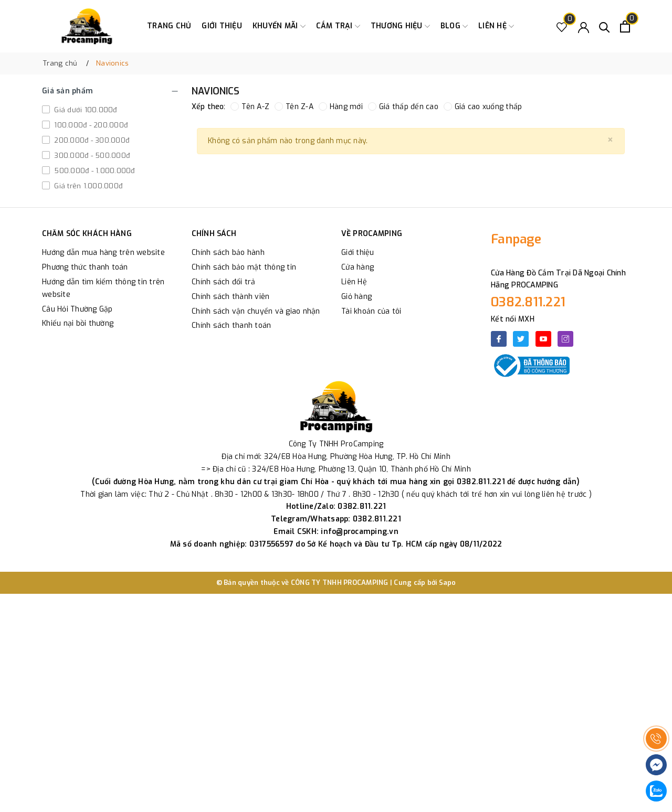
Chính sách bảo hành (228, 253)
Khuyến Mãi (279, 26)
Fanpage (516, 239)
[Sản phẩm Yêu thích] (562, 26)
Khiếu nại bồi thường (77, 323)
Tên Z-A (294, 107)
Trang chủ (169, 26)
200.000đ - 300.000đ (90, 140)
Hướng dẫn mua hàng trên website (103, 253)
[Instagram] (565, 339)
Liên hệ (496, 26)
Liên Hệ (354, 282)
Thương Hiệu (400, 26)
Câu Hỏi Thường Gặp (77, 309)
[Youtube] (543, 339)
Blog (454, 26)
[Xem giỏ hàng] (625, 26)
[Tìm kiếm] (604, 26)
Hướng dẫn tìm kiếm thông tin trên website (103, 288)
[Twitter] (521, 339)
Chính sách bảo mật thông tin (244, 267)
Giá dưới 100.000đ (84, 109)
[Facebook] (499, 339)
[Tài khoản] (583, 26)
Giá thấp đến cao (403, 107)
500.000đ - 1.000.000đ (93, 170)
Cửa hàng (357, 267)
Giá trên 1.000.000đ (87, 185)
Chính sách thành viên (230, 297)
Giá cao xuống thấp (483, 107)
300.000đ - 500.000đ (91, 155)
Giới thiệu (222, 26)
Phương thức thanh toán (85, 267)
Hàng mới (341, 107)
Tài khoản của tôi (371, 311)
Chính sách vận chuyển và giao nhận (256, 311)
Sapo (447, 582)
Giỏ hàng (356, 297)
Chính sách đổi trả (224, 282)
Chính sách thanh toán (231, 325)
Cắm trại (338, 26)
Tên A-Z (249, 107)
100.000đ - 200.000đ (90, 125)
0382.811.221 (528, 302)
